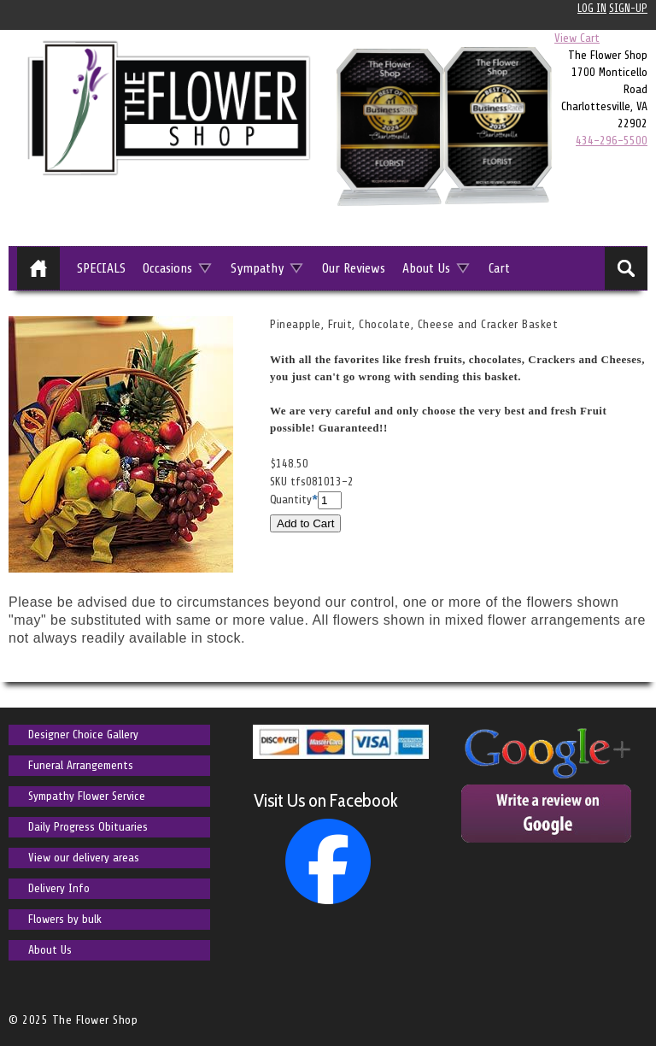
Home (38, 268)
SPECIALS (101, 268)
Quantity (291, 499)
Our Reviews (353, 268)
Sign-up (628, 8)
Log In (591, 8)
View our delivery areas (83, 857)
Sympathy (257, 268)
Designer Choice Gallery (83, 734)
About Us (426, 268)
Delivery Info (59, 888)
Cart (499, 268)
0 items (625, 38)
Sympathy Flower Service (86, 796)
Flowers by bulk (65, 919)
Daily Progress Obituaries (88, 826)
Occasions (167, 268)
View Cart (577, 38)
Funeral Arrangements (80, 765)
